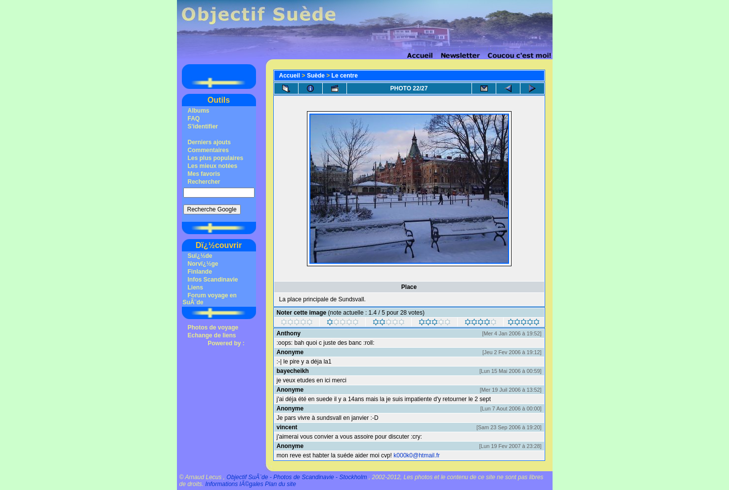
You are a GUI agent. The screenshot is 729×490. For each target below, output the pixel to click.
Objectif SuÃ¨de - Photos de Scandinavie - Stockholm (296, 477)
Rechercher (204, 181)
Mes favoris (204, 173)
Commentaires (208, 150)
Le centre (345, 75)
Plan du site (280, 484)
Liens (195, 287)
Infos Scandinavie (213, 279)
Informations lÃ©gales (234, 484)
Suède (316, 75)
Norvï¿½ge (203, 263)
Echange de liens (212, 335)
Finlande (200, 271)
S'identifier (203, 126)
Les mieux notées (213, 166)
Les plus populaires (216, 158)
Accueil (289, 75)
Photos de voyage (213, 327)
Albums (199, 110)
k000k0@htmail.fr (416, 455)
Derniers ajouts (209, 142)
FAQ (194, 118)
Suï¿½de (200, 255)
